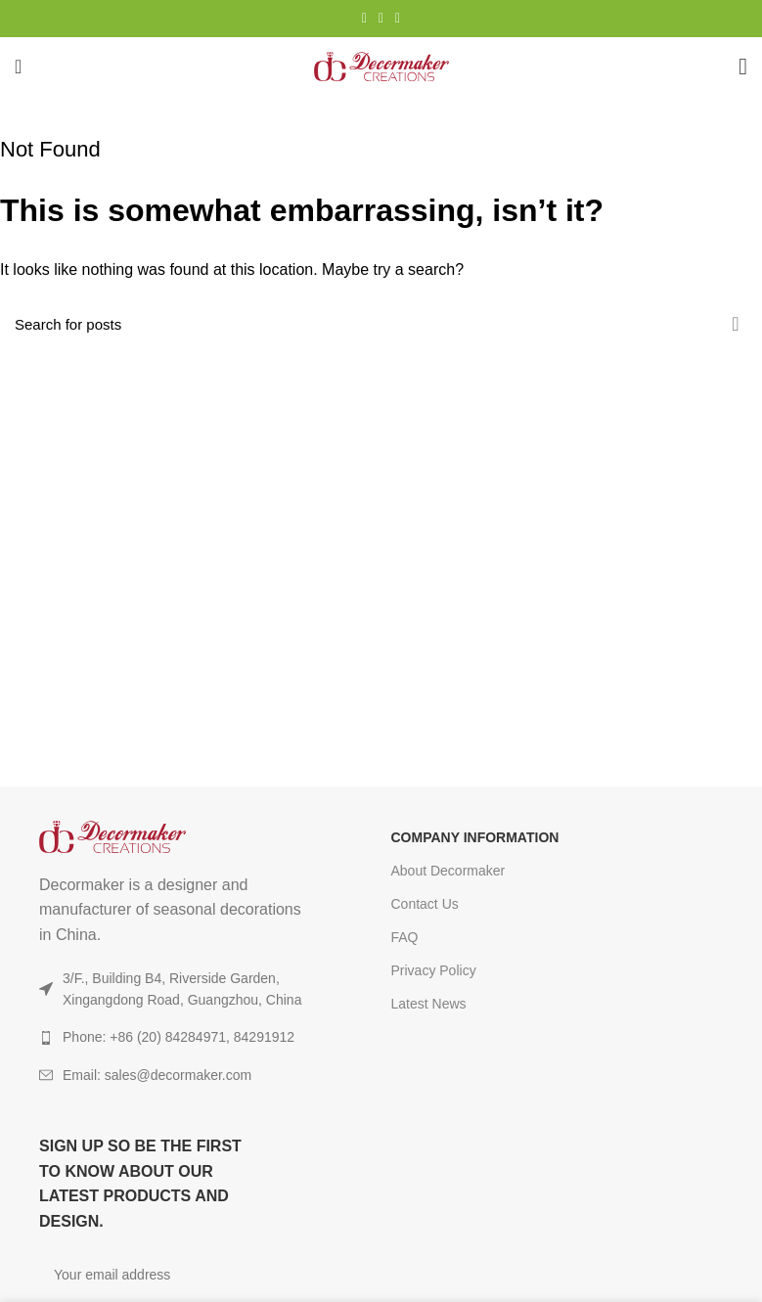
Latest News (429, 1003)
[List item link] (179, 1075)
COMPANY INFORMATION (475, 837)
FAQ (405, 937)
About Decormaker (448, 870)
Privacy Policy (433, 970)
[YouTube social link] (381, 18)
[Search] (381, 323)
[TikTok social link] (397, 18)
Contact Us (425, 904)
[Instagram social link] (364, 18)
